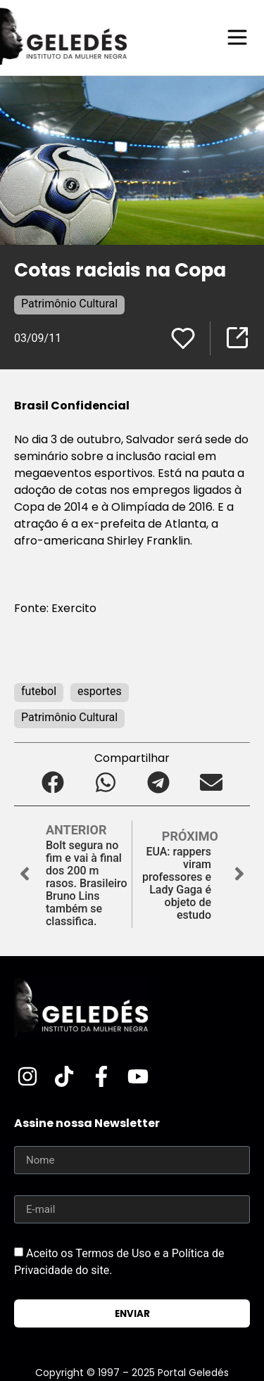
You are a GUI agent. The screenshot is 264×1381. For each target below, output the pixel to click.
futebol (38, 691)
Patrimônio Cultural (69, 303)
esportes (99, 691)
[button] (53, 782)
